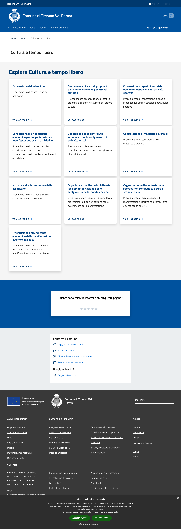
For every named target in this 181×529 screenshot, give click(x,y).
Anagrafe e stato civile (60, 427)
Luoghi (136, 451)
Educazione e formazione (103, 427)
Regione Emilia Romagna (19, 3)
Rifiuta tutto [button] (102, 518)
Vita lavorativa (56, 437)
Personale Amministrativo (19, 452)
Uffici (9, 437)
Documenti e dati (15, 458)
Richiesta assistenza (59, 488)
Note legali (96, 483)
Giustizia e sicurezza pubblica (105, 432)
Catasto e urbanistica (59, 447)
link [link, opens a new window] (117, 512)
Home (13, 38)
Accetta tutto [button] (80, 518)
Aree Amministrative (17, 432)
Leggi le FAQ (55, 483)
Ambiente (95, 442)
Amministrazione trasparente (105, 473)
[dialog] (90, 512)
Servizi (24, 38)
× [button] (178, 498)
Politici (10, 447)
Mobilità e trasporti (58, 452)
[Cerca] (170, 15)
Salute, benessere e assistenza (105, 447)
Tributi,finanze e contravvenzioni (107, 437)
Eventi (136, 456)
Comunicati (138, 432)
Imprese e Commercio (59, 442)
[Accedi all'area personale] (159, 3)
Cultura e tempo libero (60, 432)
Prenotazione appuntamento (63, 473)
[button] (90, 524)
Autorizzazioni (98, 452)
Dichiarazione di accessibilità (104, 488)
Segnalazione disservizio (61, 478)
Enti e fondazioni (15, 442)
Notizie (136, 427)
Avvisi (136, 437)
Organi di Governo (16, 427)
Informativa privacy (100, 478)
